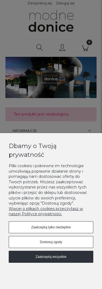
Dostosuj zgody (51, 242)
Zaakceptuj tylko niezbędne (51, 227)
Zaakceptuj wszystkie (51, 257)
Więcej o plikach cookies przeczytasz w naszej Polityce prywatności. (46, 211)
